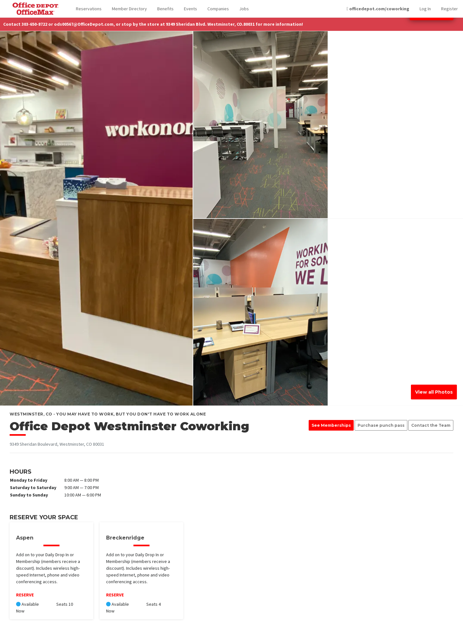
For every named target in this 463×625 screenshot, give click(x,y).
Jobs (244, 9)
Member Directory (129, 9)
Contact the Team (430, 425)
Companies (218, 9)
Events (190, 9)
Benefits (165, 9)
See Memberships (331, 425)
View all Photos (434, 392)
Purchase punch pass (381, 425)
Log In (425, 9)
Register (449, 9)
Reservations (89, 9)
